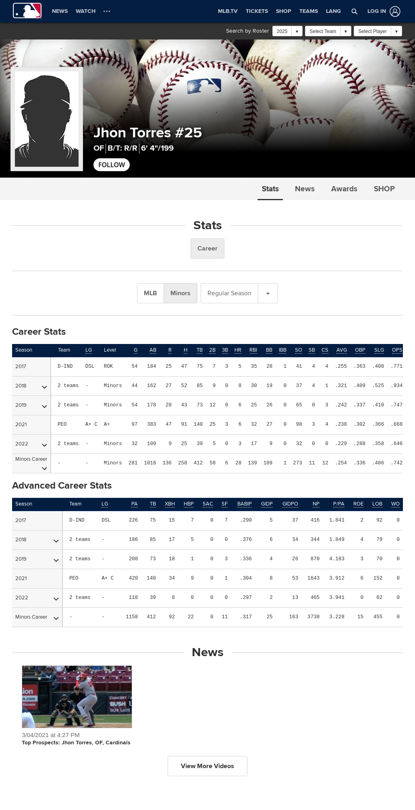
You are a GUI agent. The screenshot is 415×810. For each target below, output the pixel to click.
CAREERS (329, 750)
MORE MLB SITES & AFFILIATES (254, 750)
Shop (384, 189)
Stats (270, 189)
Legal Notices (210, 781)
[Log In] (382, 11)
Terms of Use (143, 781)
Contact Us (241, 781)
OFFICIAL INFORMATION (40, 750)
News (305, 189)
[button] (355, 11)
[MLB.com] (21, 783)
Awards (344, 189)
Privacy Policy (176, 781)
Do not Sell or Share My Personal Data (297, 781)
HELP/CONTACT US (136, 750)
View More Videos (207, 352)
